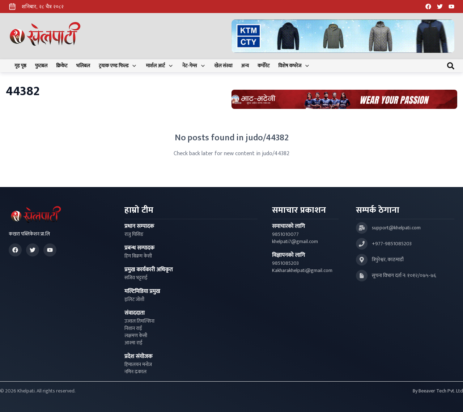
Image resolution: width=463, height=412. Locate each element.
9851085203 (285, 263)
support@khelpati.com (396, 228)
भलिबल (83, 65)
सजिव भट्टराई (136, 277)
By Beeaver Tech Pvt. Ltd (438, 391)
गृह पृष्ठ (20, 65)
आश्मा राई (133, 343)
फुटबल (41, 65)
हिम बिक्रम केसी (138, 256)
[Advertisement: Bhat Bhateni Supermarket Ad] (344, 99)
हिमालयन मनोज (138, 364)
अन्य (245, 65)
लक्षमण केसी (135, 335)
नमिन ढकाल (135, 371)
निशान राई (133, 328)
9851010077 (285, 234)
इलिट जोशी (134, 299)
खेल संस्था (223, 65)
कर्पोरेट (263, 65)
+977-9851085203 (392, 243)
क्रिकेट (61, 65)
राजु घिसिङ (134, 234)
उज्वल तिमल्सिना (139, 321)
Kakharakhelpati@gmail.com (302, 270)
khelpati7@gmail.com (295, 241)
